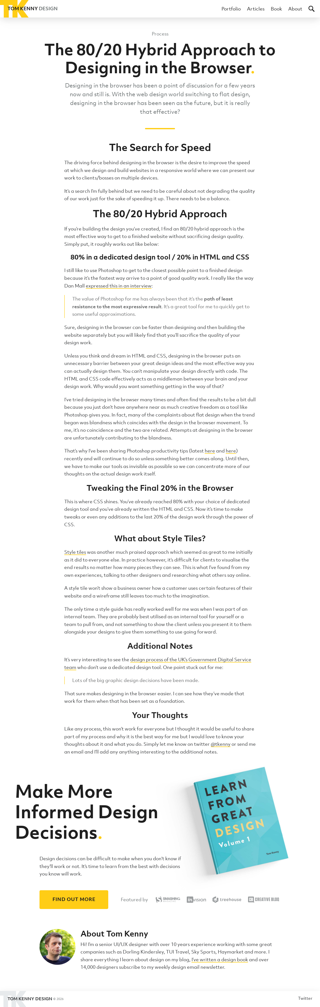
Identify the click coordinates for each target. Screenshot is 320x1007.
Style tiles (75, 552)
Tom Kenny (29, 9)
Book (276, 9)
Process (160, 34)
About (295, 9)
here (210, 451)
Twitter (305, 998)
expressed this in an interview (119, 286)
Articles (255, 9)
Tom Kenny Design (32, 999)
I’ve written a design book (220, 959)
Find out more (74, 899)
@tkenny (220, 744)
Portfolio (231, 9)
